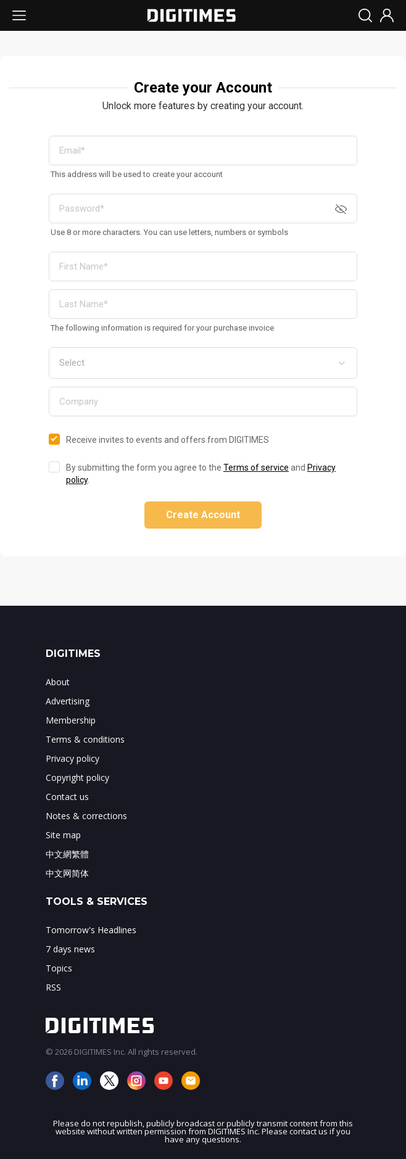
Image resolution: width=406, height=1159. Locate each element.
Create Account (203, 515)
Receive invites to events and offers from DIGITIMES (167, 440)
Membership (71, 720)
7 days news (70, 949)
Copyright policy (77, 777)
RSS (53, 987)
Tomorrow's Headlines (91, 930)
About (58, 682)
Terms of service (256, 467)
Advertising (67, 701)
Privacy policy (72, 758)
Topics (59, 968)
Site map (63, 835)
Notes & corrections (86, 816)
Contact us (67, 796)
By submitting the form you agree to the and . (201, 474)
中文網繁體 (67, 854)
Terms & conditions (85, 739)
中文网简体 (67, 873)
